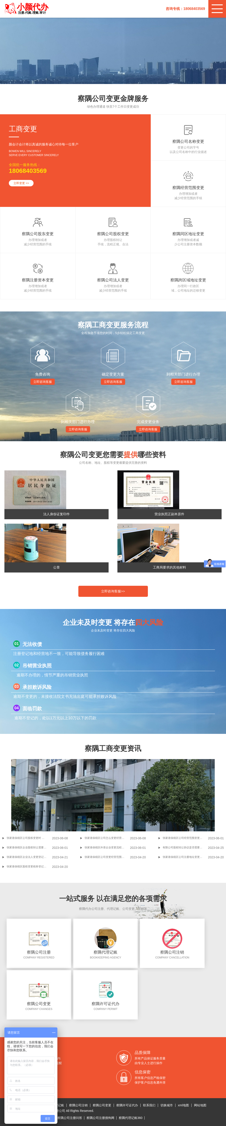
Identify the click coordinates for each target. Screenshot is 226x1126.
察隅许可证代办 (127, 1105)
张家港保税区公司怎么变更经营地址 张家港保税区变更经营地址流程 (107, 838)
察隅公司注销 (78, 1105)
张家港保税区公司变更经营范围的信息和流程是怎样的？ (107, 857)
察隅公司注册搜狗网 (100, 1118)
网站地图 (200, 1105)
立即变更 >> (21, 183)
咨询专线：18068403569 (185, 9)
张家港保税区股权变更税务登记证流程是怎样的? (29, 866)
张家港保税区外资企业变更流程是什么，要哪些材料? (107, 847)
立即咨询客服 (42, 382)
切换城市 (166, 1105)
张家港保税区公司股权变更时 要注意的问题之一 (29, 838)
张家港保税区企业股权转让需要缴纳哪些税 (29, 847)
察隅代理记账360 (130, 1118)
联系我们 (149, 1105)
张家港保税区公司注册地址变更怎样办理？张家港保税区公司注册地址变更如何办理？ (185, 857)
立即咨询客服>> (113, 591)
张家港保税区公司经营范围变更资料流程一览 (185, 838)
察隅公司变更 (102, 1105)
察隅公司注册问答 (69, 1118)
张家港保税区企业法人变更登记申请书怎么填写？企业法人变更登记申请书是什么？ (29, 857)
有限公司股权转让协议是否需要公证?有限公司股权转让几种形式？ (185, 847)
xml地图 (183, 1105)
